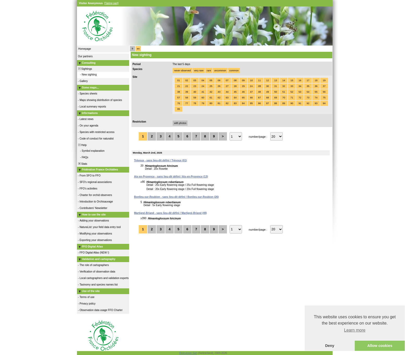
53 (299, 92)
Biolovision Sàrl (188, 353)
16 (299, 80)
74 (316, 97)
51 (283, 92)
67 (259, 97)
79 (202, 103)
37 (324, 86)
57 (178, 97)
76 (178, 103)
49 (267, 92)
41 (202, 92)
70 (283, 97)
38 (178, 92)
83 (235, 103)
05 (210, 80)
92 (307, 103)
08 (235, 80)
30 (267, 86)
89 (283, 103)
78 (194, 103)
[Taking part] (111, 3)
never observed (182, 70)
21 (178, 86)
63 (227, 97)
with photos (180, 123)
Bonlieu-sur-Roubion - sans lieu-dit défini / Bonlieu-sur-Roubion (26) (176, 196)
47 (251, 92)
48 (259, 92)
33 (291, 86)
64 (235, 97)
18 (316, 80)
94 (324, 103)
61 (210, 97)
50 (275, 92)
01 (178, 80)
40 (194, 92)
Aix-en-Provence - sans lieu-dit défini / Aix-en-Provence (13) (171, 176)
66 (251, 97)
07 (227, 80)
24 (202, 86)
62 (219, 97)
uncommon (220, 70)
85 (251, 103)
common (234, 70)
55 (316, 92)
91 (299, 103)
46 (243, 92)
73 (307, 97)
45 (235, 92)
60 (202, 97)
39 (186, 92)
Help (82, 145)
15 (291, 80)
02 (186, 80)
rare (209, 70)
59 (194, 97)
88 (275, 103)
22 (186, 86)
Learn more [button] (354, 330)
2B (259, 86)
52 (291, 92)
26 (219, 86)
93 (316, 103)
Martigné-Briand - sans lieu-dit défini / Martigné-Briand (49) (170, 213)
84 (243, 103)
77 (186, 103)
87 (267, 103)
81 (219, 103)
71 (291, 97)
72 (299, 97)
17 (307, 80)
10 (251, 80)
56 (324, 92)
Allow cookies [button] (379, 346)
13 (275, 80)
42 (210, 92)
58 (186, 97)
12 (267, 80)
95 (178, 109)
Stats (82, 163)
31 (275, 86)
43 (219, 92)
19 (324, 80)
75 (324, 97)
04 (202, 80)
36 (316, 86)
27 (227, 86)
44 (227, 92)
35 (307, 86)
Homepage (84, 48)
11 (259, 80)
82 (227, 103)
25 (210, 86)
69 (275, 97)
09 (243, 80)
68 (267, 97)
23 (194, 86)
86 (259, 103)
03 (194, 80)
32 (283, 86)
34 (299, 86)
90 (291, 103)
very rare (199, 70)
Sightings (84, 68)
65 (243, 97)
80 (210, 103)
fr (132, 48)
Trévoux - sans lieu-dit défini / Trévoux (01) (160, 160)
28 (235, 86)
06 (219, 80)
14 (283, 80)
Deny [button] (329, 346)
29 (243, 86)
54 (307, 92)
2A (251, 86)
